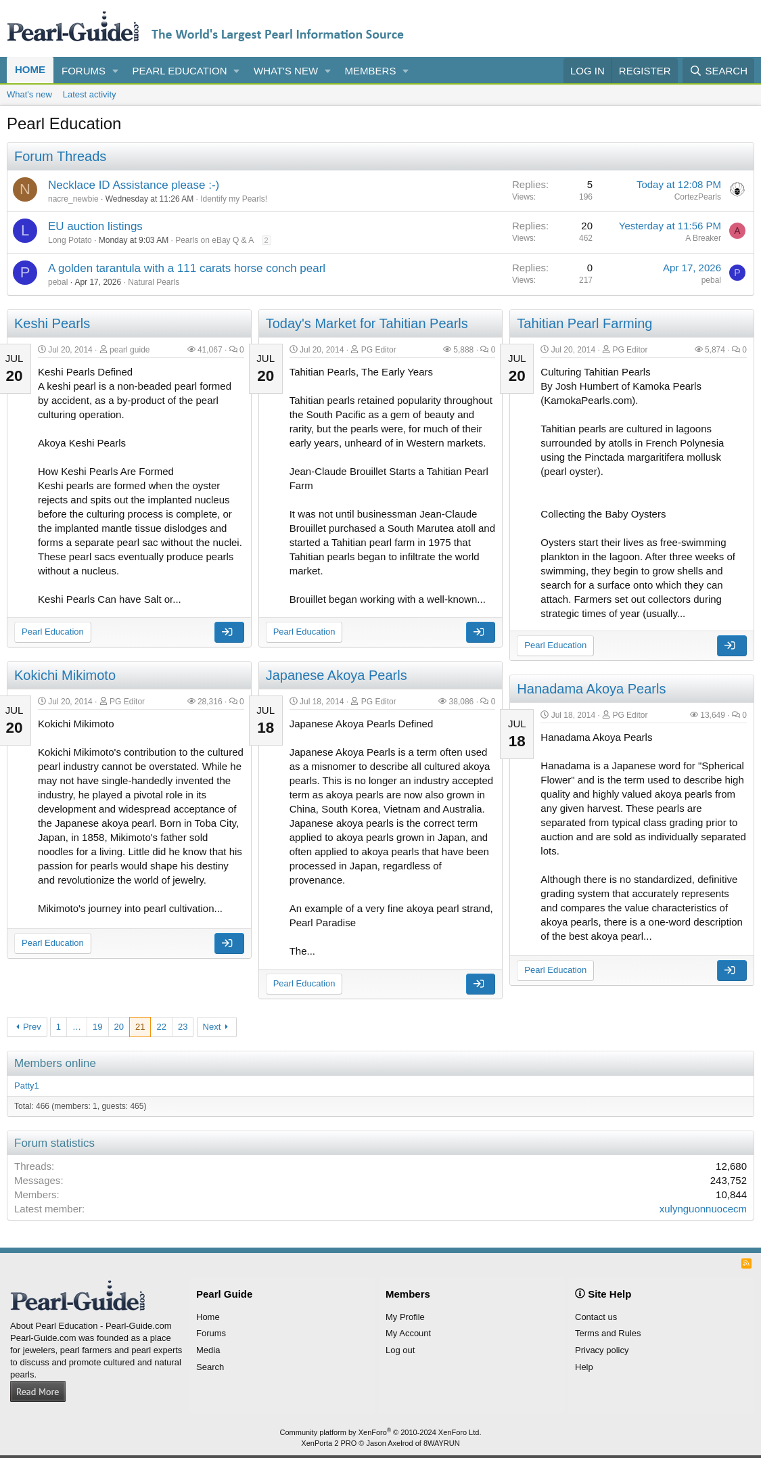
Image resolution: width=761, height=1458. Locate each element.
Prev (32, 1027)
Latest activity (89, 94)
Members (370, 70)
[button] (115, 70)
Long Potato (70, 240)
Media (208, 1350)
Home (30, 69)
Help (584, 1367)
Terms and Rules (608, 1333)
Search (210, 1367)
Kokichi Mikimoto (65, 675)
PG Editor (378, 350)
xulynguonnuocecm (703, 1208)
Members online (55, 1063)
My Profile (405, 1317)
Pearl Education (180, 70)
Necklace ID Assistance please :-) (133, 185)
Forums (84, 70)
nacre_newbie (73, 199)
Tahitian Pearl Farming (584, 323)
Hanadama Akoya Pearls (591, 688)
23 (182, 1027)
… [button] (76, 1027)
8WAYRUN (441, 1443)
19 (97, 1027)
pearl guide (129, 350)
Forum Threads (60, 156)
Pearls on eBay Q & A (214, 240)
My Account (408, 1333)
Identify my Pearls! (233, 199)
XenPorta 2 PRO (328, 1443)
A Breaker (703, 238)
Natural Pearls (153, 282)
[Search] (718, 70)
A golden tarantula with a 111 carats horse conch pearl (186, 268)
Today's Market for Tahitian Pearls (367, 323)
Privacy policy (601, 1350)
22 (161, 1027)
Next (212, 1027)
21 (140, 1027)
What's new (286, 70)
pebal (58, 282)
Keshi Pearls (52, 323)
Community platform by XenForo (381, 1432)
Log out (400, 1350)
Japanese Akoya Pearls (336, 675)
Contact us (596, 1317)
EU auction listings (95, 226)
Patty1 (26, 1085)
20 (119, 1027)
